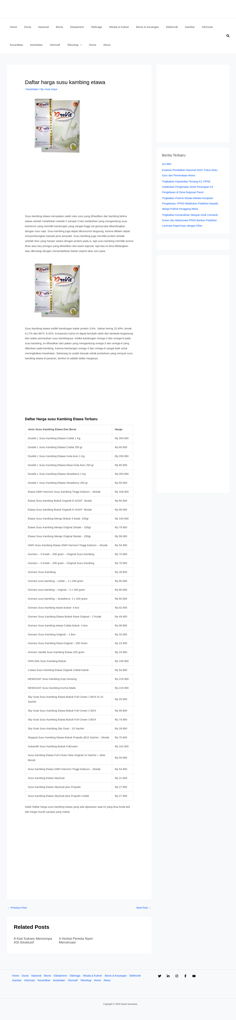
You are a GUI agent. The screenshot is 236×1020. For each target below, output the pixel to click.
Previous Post (18, 907)
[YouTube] (208, 976)
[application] (55, 45)
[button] (228, 36)
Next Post (143, 907)
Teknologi (87, 980)
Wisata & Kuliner (94, 975)
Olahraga (75, 975)
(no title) (167, 163)
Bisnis (47, 975)
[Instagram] (184, 976)
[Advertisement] (79, 187)
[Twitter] (159, 976)
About (108, 980)
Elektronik (138, 975)
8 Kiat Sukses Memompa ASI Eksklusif (33, 940)
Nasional (36, 975)
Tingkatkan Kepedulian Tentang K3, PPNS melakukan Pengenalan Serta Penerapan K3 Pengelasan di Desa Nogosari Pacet (188, 187)
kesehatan (32, 89)
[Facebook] (196, 976)
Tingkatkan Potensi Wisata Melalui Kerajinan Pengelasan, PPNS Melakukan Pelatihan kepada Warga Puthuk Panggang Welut (191, 203)
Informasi (29, 980)
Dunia (24, 975)
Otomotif (74, 980)
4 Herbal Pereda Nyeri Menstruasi (76, 940)
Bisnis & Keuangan (118, 975)
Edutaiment (61, 975)
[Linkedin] (171, 976)
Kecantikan (44, 980)
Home (15, 975)
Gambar (16, 980)
